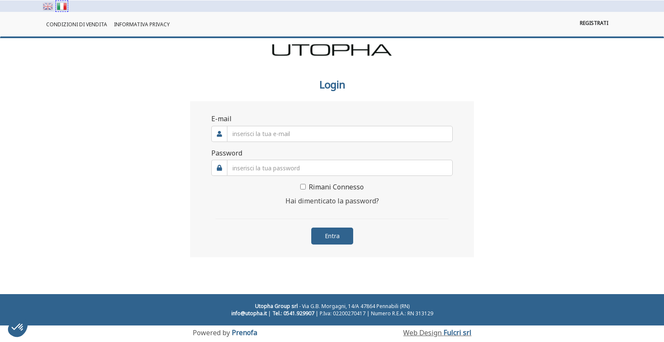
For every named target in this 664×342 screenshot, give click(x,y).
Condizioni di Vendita (76, 24)
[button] (18, 327)
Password (226, 153)
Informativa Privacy (142, 24)
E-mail (221, 118)
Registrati (594, 23)
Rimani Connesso (332, 187)
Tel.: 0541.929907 (293, 313)
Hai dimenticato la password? (332, 201)
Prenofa (244, 332)
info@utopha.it (249, 313)
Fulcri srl (457, 332)
